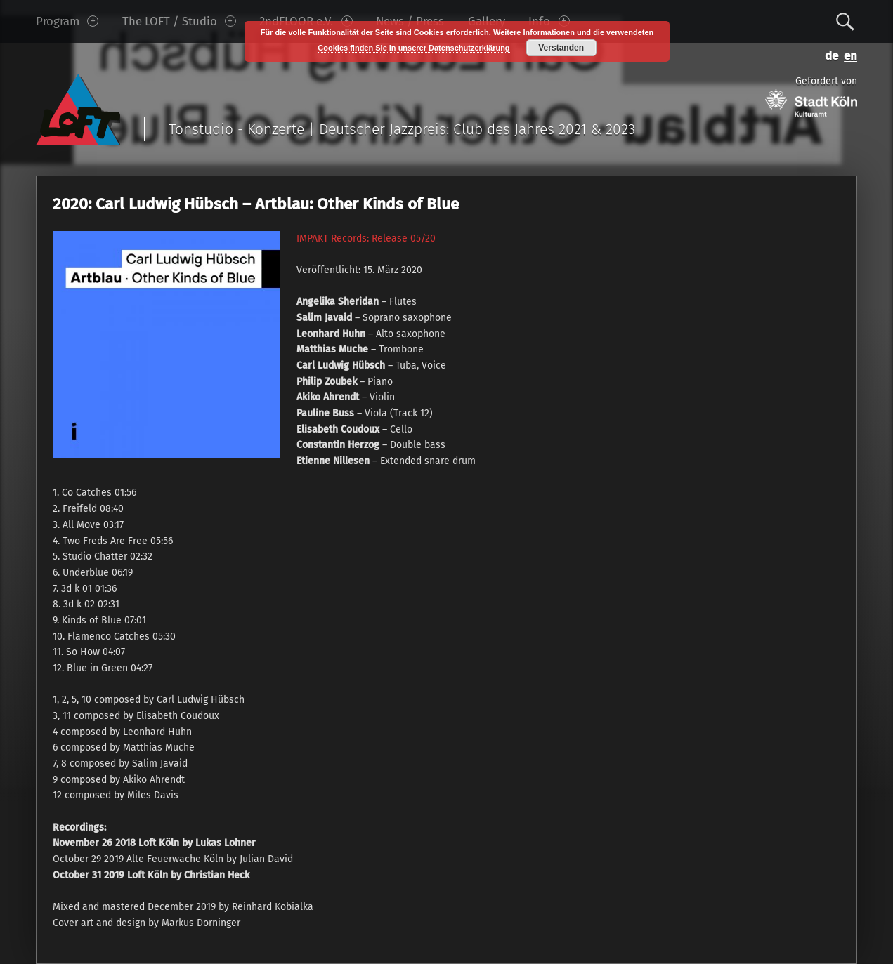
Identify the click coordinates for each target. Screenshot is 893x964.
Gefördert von (811, 96)
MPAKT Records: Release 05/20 (367, 238)
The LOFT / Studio (179, 21)
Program (67, 21)
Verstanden (561, 48)
